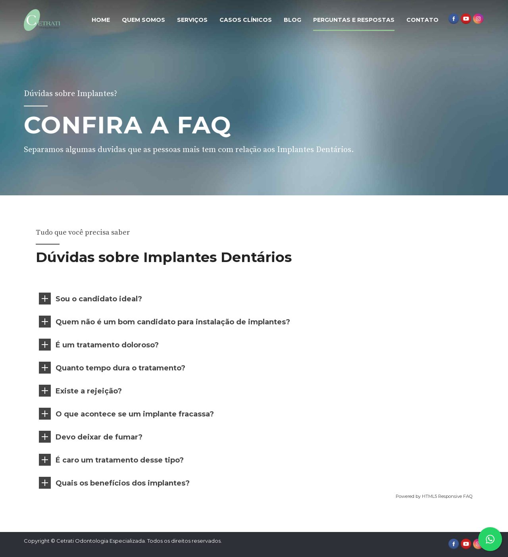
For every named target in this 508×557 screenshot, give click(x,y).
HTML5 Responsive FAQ (446, 496)
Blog (292, 19)
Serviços (192, 19)
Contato (422, 19)
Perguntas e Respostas (353, 19)
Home (101, 19)
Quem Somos (143, 19)
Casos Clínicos (245, 19)
